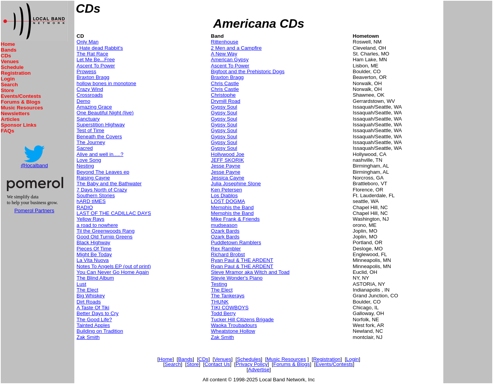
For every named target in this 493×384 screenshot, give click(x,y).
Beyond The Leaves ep (103, 172)
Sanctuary (88, 119)
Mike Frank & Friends (235, 219)
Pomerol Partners (34, 210)
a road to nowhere (97, 225)
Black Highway (93, 242)
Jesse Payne (225, 166)
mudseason (224, 225)
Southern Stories (96, 195)
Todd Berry (223, 313)
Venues (10, 61)
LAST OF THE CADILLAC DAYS (114, 213)
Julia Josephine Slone (236, 183)
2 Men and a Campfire (236, 48)
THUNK (220, 302)
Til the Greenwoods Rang (106, 231)
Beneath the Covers (99, 136)
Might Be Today (94, 254)
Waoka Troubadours (234, 325)
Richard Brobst (228, 254)
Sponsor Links (19, 125)
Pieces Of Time (94, 249)
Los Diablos (224, 195)
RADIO (85, 207)
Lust (81, 284)
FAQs (7, 131)
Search (9, 84)
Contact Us (217, 364)
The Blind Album (95, 278)
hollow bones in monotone (106, 83)
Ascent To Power (96, 66)
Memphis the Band (232, 207)
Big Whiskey (91, 295)
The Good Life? (94, 319)
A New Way (224, 54)
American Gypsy (230, 59)
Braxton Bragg (93, 77)
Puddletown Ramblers (236, 242)
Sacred (85, 148)
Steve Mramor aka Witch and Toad (250, 272)
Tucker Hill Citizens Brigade (242, 319)
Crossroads (90, 95)
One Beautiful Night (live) (105, 113)
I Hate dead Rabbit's (100, 48)
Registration (16, 73)
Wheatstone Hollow (233, 331)
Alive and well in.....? (100, 154)
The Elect (87, 290)
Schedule (12, 67)
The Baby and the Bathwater (109, 183)
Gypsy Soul (224, 107)
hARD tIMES (91, 201)
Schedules (249, 359)
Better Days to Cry (98, 313)
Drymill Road (225, 101)
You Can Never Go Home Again (113, 272)
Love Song (89, 160)
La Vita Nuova (93, 260)
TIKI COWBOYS (230, 307)
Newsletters (15, 113)
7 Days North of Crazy (102, 190)
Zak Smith (88, 337)
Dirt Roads (89, 302)
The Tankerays (228, 295)
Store (7, 90)
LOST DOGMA (228, 201)
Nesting (85, 166)
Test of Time (90, 130)
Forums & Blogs (20, 102)
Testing (219, 284)
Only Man (88, 42)
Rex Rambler (226, 249)
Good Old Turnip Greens (104, 237)
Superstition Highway (101, 124)
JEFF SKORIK (227, 160)
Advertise (259, 369)
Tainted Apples (93, 325)
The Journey (91, 142)
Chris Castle (225, 83)
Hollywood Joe (228, 154)
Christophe (223, 95)
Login (8, 79)
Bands (9, 50)
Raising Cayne (93, 178)
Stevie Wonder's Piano (237, 278)
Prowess (86, 71)
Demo (84, 101)
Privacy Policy (252, 364)
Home (8, 44)
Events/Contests (21, 96)
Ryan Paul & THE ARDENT (242, 260)
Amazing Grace (94, 107)
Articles (10, 119)
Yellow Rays (90, 219)
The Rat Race (92, 54)
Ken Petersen (226, 190)
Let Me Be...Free (96, 59)
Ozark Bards (225, 231)
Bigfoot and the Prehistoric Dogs (248, 71)
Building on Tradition (100, 331)
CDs (6, 56)
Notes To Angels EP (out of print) (114, 266)
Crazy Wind (90, 89)
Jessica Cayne (228, 178)
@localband (34, 165)
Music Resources (22, 108)
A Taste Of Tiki (93, 307)
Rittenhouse (224, 42)
